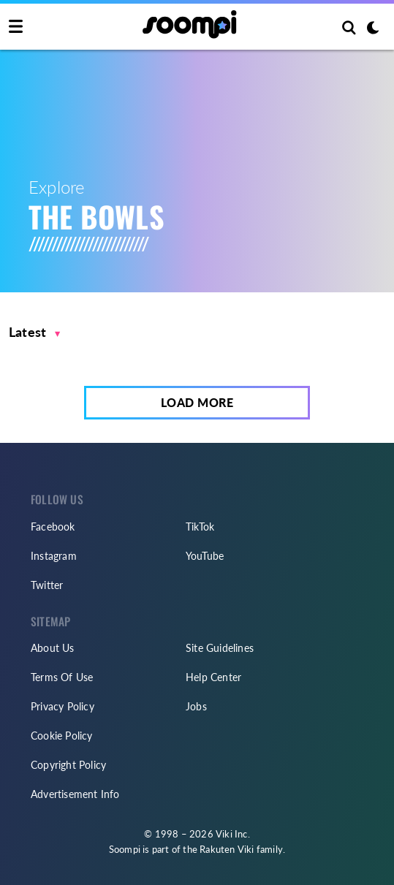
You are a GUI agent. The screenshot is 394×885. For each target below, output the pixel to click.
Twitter (47, 585)
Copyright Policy (68, 765)
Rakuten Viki (227, 849)
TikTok (200, 526)
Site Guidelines (220, 648)
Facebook (53, 526)
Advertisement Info (75, 794)
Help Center (213, 677)
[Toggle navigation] (16, 27)
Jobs (196, 706)
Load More (197, 402)
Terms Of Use (62, 677)
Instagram (54, 556)
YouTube (205, 556)
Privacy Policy (62, 706)
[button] (35, 332)
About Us (53, 648)
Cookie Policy (62, 735)
